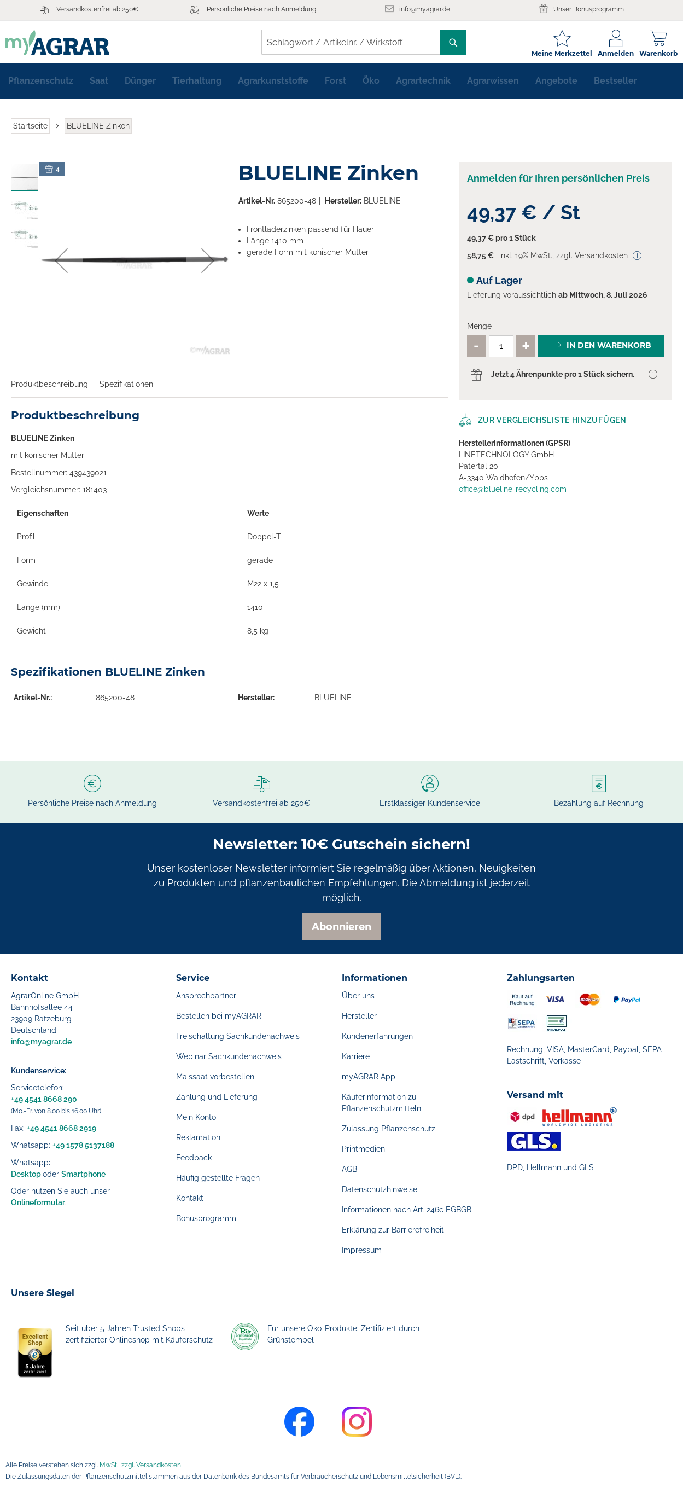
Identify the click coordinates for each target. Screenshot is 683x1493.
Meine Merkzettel (556, 53)
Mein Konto (196, 1117)
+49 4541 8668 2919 (61, 1128)
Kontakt (189, 1198)
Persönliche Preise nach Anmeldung (261, 9)
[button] (61, 265)
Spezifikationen (126, 388)
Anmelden (610, 53)
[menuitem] (40, 85)
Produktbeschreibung (49, 388)
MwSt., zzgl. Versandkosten (140, 1465)
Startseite (30, 130)
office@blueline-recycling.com (513, 493)
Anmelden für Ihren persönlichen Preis (558, 183)
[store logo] (63, 42)
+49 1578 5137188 (83, 1145)
